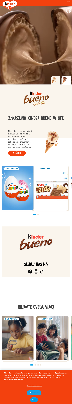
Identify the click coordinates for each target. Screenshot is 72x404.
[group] (36, 98)
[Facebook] (30, 271)
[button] (34, 215)
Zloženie (17, 153)
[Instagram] (36, 271)
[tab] (55, 80)
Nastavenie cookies (34, 390)
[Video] (36, 45)
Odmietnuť (34, 397)
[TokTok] (42, 271)
